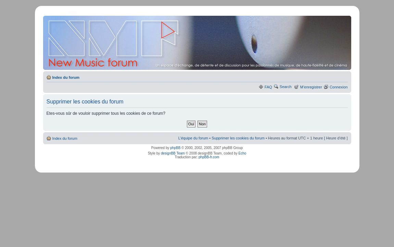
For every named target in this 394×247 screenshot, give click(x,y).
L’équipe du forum (193, 138)
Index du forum (65, 77)
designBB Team (173, 153)
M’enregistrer (311, 87)
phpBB (175, 148)
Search (286, 87)
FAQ (268, 87)
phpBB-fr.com (209, 157)
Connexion (339, 87)
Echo (242, 153)
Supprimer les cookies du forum (238, 138)
